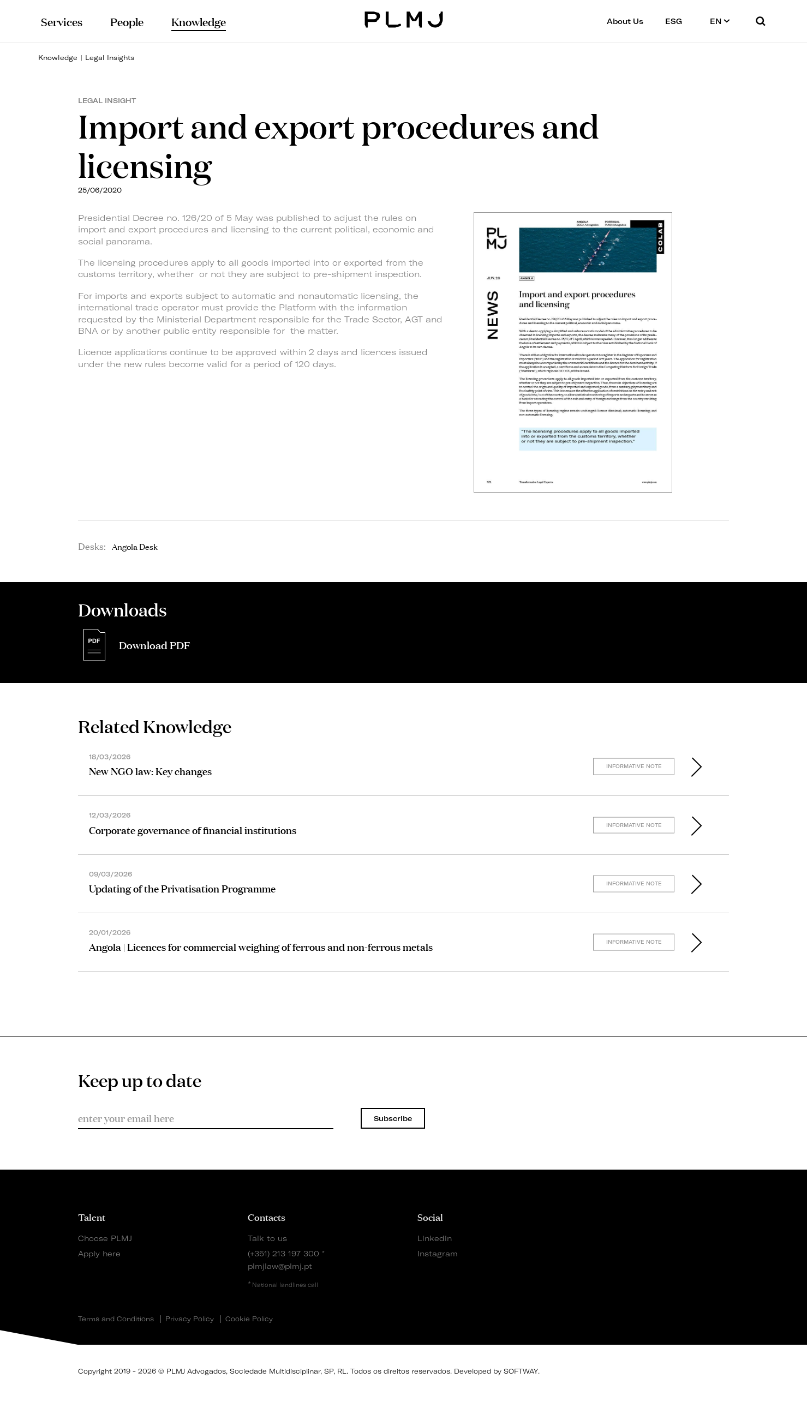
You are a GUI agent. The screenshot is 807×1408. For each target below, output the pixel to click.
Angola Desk (135, 546)
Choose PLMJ (105, 1238)
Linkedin (434, 1238)
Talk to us (267, 1238)
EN (720, 21)
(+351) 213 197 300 (283, 1253)
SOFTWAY (521, 1371)
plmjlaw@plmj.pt (280, 1266)
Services (61, 21)
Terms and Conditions (116, 1319)
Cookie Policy (249, 1319)
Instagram (437, 1253)
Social (430, 1216)
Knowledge (57, 57)
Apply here (99, 1253)
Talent (91, 1216)
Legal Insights (109, 57)
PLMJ (403, 18)
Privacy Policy (189, 1319)
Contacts (266, 1216)
